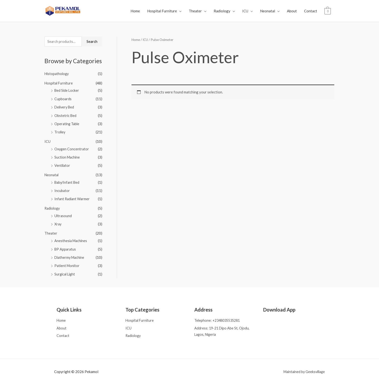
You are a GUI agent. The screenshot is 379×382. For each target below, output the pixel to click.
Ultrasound (63, 213)
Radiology (222, 11)
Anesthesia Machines (71, 238)
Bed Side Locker (67, 90)
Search (92, 41)
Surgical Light (65, 270)
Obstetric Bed (65, 115)
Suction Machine (67, 156)
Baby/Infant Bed (67, 180)
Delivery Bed (64, 107)
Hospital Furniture (162, 11)
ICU (245, 11)
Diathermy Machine (70, 254)
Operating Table (67, 123)
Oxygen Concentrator (72, 147)
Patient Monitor (67, 262)
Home (135, 11)
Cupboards (63, 99)
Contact (310, 11)
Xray (58, 221)
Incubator (62, 188)
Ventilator (62, 164)
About (292, 11)
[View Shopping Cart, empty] (327, 11)
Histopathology (57, 74)
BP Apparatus (65, 246)
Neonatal (267, 11)
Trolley (60, 131)
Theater (195, 11)
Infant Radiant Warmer (72, 197)
